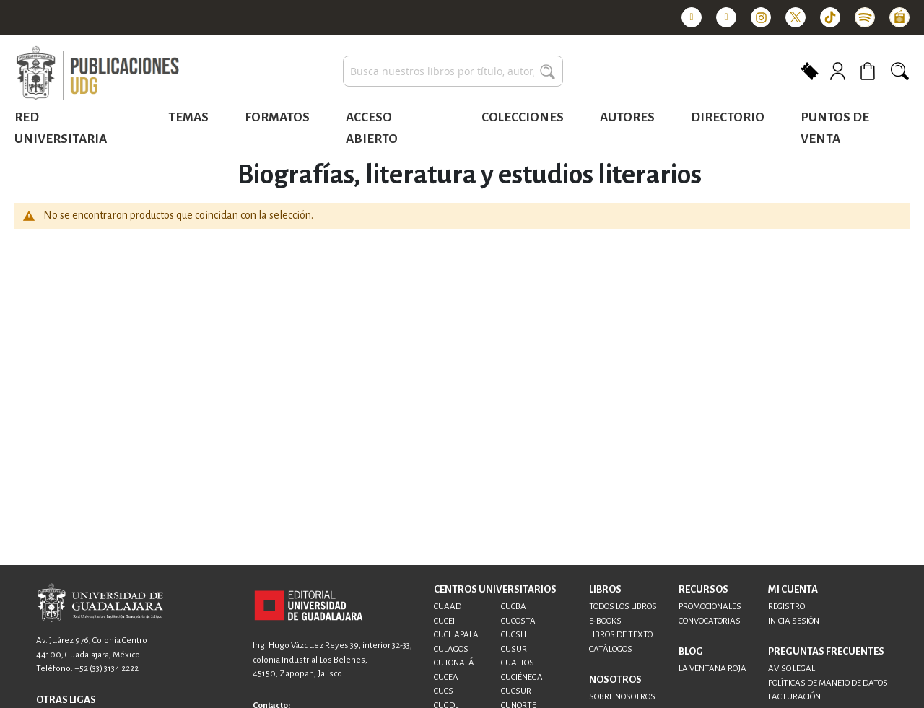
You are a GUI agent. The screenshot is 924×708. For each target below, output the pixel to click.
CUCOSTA (518, 621)
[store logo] (97, 73)
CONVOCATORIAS (710, 621)
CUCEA (446, 677)
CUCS (443, 691)
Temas (188, 117)
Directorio (727, 117)
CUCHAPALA (456, 634)
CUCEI (444, 621)
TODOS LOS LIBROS (623, 606)
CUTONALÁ (454, 663)
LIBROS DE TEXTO (621, 634)
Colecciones (522, 117)
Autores (627, 117)
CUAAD (447, 606)
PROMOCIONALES (710, 606)
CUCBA (513, 606)
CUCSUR (516, 691)
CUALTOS (517, 663)
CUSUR (514, 649)
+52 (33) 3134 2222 (106, 668)
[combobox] (453, 71)
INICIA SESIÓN (793, 621)
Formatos (277, 117)
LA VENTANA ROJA (712, 668)
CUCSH (513, 634)
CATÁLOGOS (610, 649)
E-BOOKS (605, 621)
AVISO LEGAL (791, 668)
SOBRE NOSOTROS (622, 697)
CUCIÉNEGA (522, 677)
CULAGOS (451, 649)
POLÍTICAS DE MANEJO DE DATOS (828, 683)
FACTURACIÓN (794, 697)
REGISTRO (786, 606)
